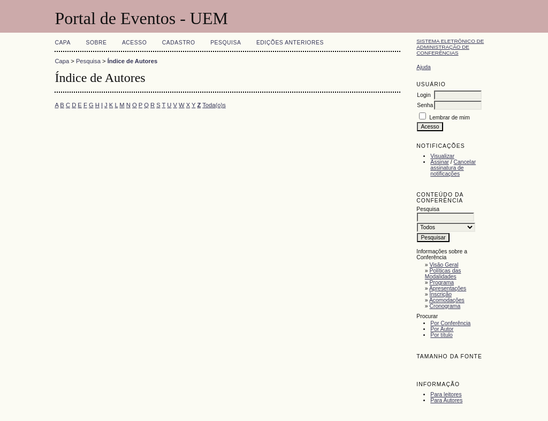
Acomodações (447, 300)
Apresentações (447, 288)
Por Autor (441, 329)
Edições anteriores (290, 43)
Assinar (439, 162)
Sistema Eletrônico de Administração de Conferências (450, 47)
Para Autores (446, 400)
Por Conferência (450, 323)
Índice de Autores (132, 61)
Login (423, 95)
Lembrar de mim (449, 118)
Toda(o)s (214, 105)
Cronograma (445, 306)
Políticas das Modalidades (443, 274)
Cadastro (178, 43)
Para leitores (445, 394)
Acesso (134, 43)
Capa (63, 43)
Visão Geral (444, 265)
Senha (425, 105)
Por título (441, 335)
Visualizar (442, 156)
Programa (442, 282)
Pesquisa (225, 43)
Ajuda (423, 67)
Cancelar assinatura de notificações (453, 168)
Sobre (96, 43)
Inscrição (441, 294)
